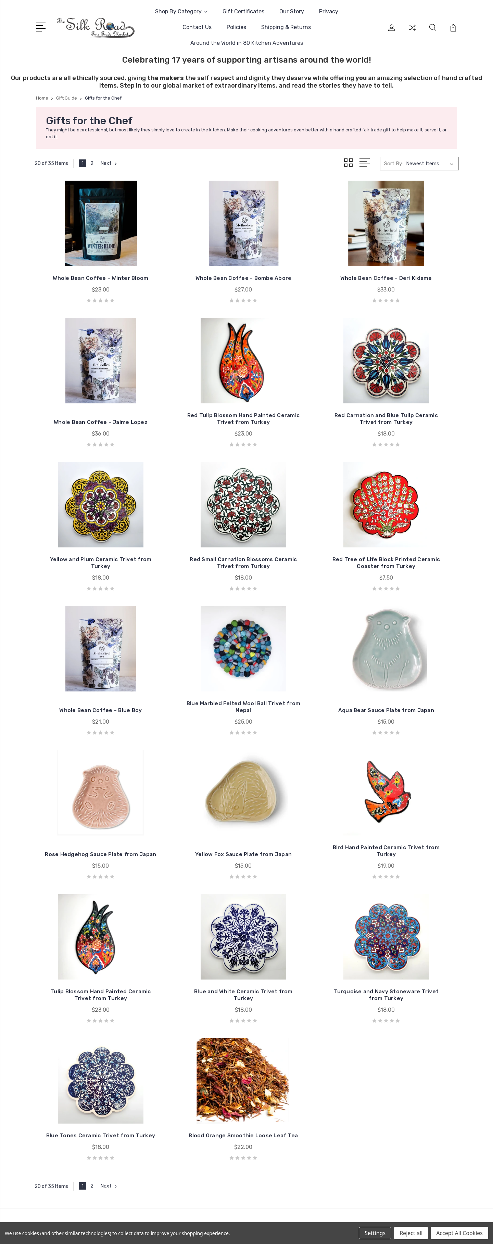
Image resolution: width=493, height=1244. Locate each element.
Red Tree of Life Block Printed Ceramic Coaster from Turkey (83, 580)
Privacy (328, 11)
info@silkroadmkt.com (72, 1010)
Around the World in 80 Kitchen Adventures (246, 43)
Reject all (411, 1233)
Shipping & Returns (286, 27)
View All (393, 1062)
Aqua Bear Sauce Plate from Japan (409, 583)
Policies (236, 27)
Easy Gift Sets (400, 990)
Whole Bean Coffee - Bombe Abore (192, 281)
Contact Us (197, 27)
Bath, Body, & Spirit (406, 1041)
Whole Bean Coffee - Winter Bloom (84, 281)
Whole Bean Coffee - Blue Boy (192, 583)
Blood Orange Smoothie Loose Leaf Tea (409, 878)
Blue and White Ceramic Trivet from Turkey (84, 878)
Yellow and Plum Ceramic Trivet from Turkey (301, 432)
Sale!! (389, 1000)
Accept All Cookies (459, 1233)
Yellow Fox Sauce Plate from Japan (192, 727)
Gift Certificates (243, 11)
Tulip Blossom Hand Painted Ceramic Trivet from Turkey (409, 727)
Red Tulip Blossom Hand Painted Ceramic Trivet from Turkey (83, 429)
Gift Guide (395, 1010)
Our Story (291, 11)
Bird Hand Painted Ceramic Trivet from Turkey (300, 727)
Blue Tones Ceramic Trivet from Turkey (301, 878)
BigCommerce (172, 1157)
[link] (246, 1181)
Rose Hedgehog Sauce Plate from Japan (83, 727)
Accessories (397, 1021)
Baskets (393, 1031)
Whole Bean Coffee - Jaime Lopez (409, 281)
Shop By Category (181, 11)
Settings (375, 1233)
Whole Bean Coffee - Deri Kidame (300, 281)
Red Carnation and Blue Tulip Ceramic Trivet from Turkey (192, 432)
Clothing (393, 1051)
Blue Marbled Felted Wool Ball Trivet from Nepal (301, 583)
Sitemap (204, 1157)
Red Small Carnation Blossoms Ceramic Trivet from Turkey (409, 429)
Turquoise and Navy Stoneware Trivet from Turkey (192, 875)
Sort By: (393, 163)
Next (109, 163)
